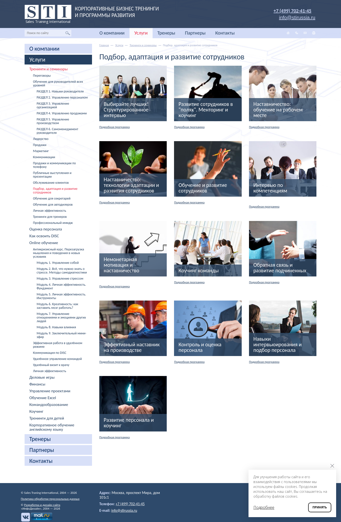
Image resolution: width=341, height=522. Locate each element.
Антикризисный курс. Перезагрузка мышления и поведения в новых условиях (58, 252)
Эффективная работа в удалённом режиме (58, 344)
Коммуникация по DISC (49, 353)
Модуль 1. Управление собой (58, 263)
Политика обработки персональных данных (50, 499)
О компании (112, 33)
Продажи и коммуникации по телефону (54, 165)
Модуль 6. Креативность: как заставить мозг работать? (57, 306)
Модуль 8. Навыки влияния (56, 327)
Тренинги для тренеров (50, 217)
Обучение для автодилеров (53, 204)
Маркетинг (41, 151)
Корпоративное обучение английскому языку (51, 427)
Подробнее (263, 507)
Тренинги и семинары (48, 69)
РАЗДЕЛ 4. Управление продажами (62, 113)
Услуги (141, 33)
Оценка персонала (45, 229)
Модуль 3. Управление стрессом (60, 278)
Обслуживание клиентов (51, 182)
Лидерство (41, 139)
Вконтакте (25, 517)
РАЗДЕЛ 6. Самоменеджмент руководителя (57, 131)
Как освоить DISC (44, 236)
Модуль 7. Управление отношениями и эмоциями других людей (61, 317)
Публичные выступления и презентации (52, 174)
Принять (320, 507)
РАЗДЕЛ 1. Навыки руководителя (60, 91)
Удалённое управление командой (57, 359)
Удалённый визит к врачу (51, 365)
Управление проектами (50, 391)
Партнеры (195, 33)
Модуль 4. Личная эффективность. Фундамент (61, 286)
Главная (104, 45)
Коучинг (36, 411)
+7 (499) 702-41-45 (292, 11)
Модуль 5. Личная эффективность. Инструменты (61, 296)
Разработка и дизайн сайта (42, 505)
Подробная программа (115, 127)
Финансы (37, 384)
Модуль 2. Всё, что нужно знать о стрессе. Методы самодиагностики (62, 270)
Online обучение (43, 243)
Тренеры (166, 33)
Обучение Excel (42, 398)
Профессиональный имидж (53, 223)
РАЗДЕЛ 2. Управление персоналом (62, 97)
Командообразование (48, 405)
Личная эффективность (49, 210)
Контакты (225, 33)
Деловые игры (42, 377)
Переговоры (42, 75)
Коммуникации (44, 157)
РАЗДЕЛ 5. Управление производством (53, 121)
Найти (67, 33)
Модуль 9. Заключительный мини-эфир (61, 335)
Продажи (39, 145)
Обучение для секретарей (52, 198)
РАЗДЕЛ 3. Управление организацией (53, 105)
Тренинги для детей (46, 418)
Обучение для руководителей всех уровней (58, 83)
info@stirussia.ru (124, 510)
